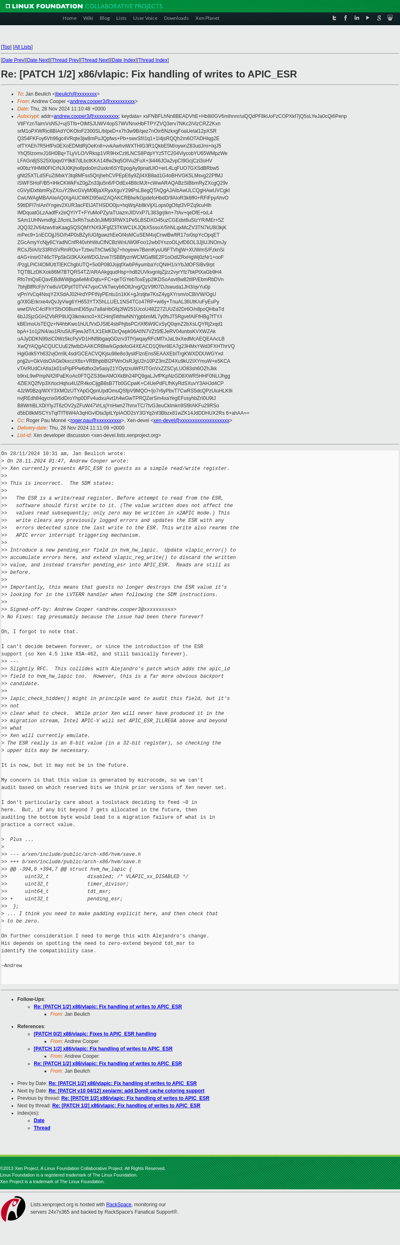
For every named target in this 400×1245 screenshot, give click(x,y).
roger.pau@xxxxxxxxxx (96, 420)
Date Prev (13, 60)
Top (6, 47)
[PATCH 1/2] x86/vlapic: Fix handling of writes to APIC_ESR (103, 1049)
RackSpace (118, 1204)
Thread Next (95, 60)
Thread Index (153, 60)
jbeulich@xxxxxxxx (76, 94)
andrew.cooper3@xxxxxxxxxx (102, 101)
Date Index (124, 60)
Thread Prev (65, 60)
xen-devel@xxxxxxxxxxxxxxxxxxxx (191, 420)
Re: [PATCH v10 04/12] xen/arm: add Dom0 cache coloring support (127, 1091)
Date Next (38, 60)
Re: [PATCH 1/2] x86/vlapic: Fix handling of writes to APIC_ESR (108, 1007)
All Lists (22, 47)
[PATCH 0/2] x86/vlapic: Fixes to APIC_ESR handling (95, 1034)
